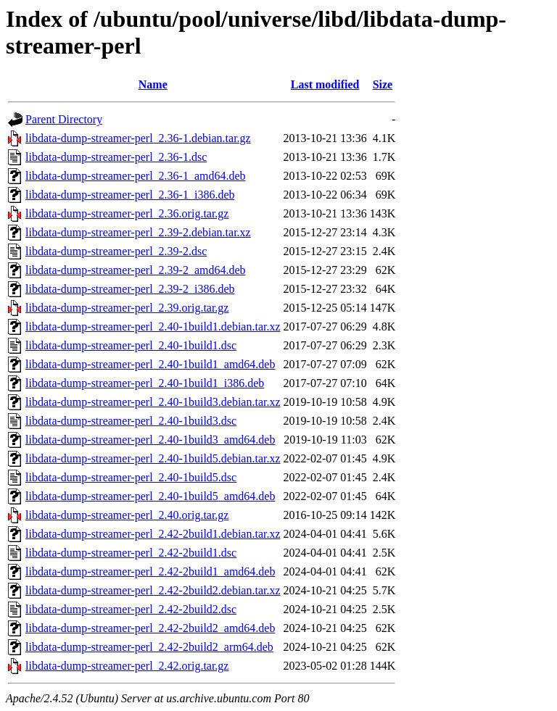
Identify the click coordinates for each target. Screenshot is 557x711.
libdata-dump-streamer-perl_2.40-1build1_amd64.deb (150, 364)
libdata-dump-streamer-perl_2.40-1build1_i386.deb (144, 383)
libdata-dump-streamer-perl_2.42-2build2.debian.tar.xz (153, 590)
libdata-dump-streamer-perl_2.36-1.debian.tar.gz (138, 138)
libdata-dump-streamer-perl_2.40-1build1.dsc (130, 345)
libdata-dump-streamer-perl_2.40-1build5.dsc (130, 477)
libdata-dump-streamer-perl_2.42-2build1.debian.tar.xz (153, 534)
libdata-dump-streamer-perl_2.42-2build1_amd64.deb (150, 571)
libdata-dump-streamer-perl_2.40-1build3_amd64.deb (150, 439)
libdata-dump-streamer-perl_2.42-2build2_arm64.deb (149, 647)
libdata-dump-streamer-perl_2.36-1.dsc (116, 157)
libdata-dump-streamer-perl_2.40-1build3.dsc (130, 421)
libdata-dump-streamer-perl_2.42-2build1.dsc (130, 552)
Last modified (325, 84)
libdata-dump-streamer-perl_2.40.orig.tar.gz (126, 515)
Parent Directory (63, 119)
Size (383, 84)
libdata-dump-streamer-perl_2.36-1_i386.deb (129, 194)
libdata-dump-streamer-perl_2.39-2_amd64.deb (135, 270)
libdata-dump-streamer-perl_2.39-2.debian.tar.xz (138, 232)
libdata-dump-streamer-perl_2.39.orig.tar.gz (126, 308)
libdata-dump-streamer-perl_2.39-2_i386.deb (129, 289)
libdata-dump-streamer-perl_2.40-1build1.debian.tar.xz (153, 326)
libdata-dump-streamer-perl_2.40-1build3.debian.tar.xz (153, 402)
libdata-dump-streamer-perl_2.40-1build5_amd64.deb (150, 496)
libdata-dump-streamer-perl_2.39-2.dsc (116, 251)
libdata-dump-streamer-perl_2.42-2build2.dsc (130, 609)
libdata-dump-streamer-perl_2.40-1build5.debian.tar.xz (153, 458)
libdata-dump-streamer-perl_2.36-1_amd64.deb (135, 176)
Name (153, 84)
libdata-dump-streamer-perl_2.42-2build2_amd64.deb (150, 628)
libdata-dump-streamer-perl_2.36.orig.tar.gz (126, 213)
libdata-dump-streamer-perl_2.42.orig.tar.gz (126, 666)
